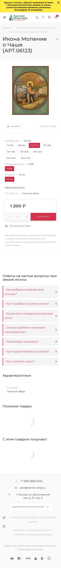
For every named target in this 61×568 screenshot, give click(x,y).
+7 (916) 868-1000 (31, 481)
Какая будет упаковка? (22, 341)
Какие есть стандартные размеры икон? (29, 316)
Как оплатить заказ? (20, 361)
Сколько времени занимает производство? (25, 330)
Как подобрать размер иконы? (27, 303)
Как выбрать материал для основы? (24, 292)
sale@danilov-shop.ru (33, 487)
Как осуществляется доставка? (27, 351)
